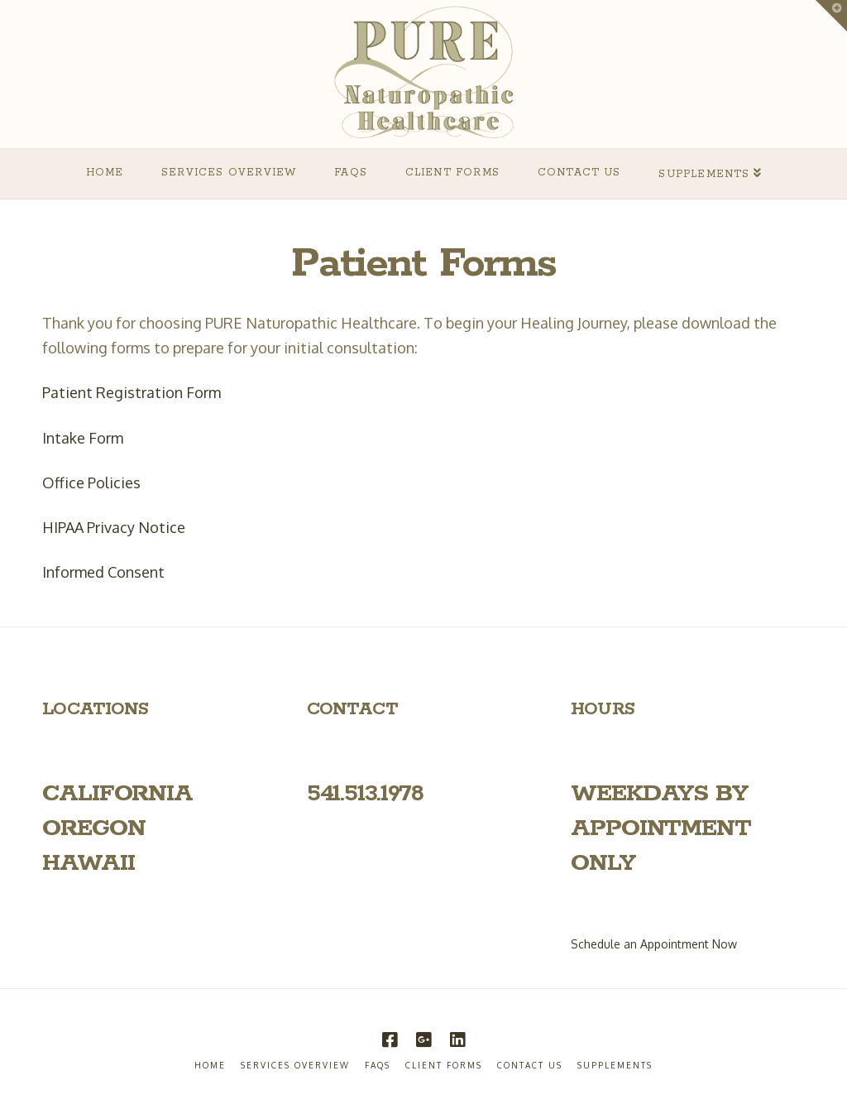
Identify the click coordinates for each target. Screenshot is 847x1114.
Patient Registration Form (131, 392)
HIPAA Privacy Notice (113, 527)
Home (210, 1065)
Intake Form (82, 438)
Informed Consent (103, 572)
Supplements (615, 1065)
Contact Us (529, 1065)
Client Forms (443, 1065)
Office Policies (91, 482)
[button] (831, 15)
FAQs (377, 1065)
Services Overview (295, 1065)
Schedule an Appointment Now (654, 944)
